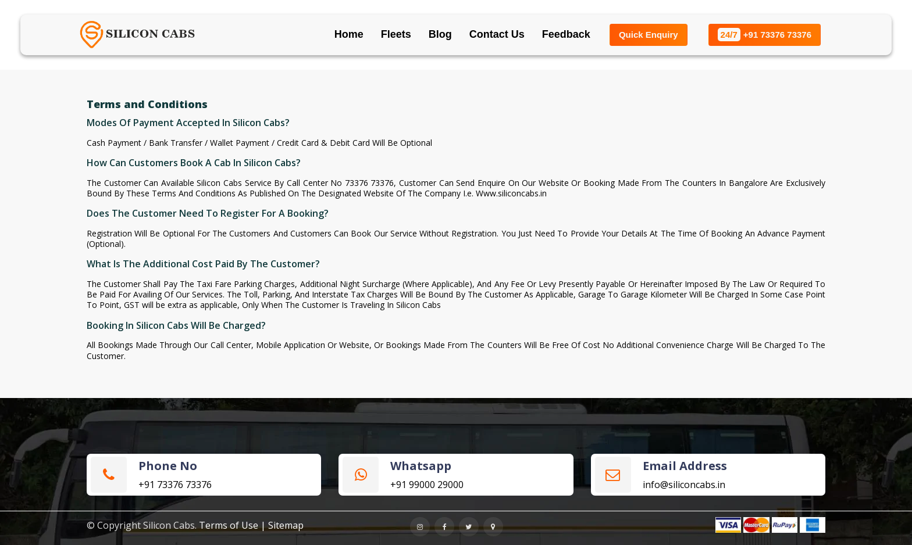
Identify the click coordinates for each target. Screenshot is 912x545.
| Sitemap (282, 525)
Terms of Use (228, 525)
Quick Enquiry (648, 35)
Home (349, 34)
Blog (440, 34)
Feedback (566, 34)
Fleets (396, 34)
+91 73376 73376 (764, 34)
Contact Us (497, 34)
